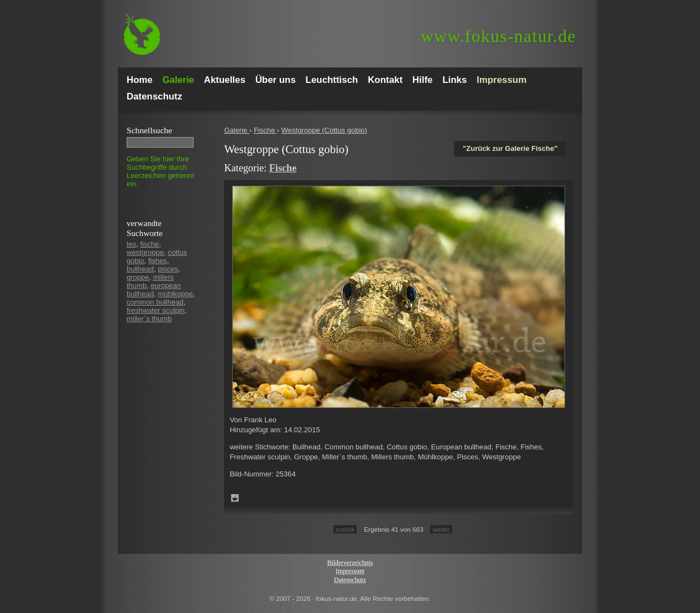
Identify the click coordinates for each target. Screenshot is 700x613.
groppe (138, 277)
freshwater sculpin (156, 310)
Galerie (236, 130)
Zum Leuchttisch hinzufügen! (235, 498)
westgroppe (145, 252)
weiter (441, 529)
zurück (345, 529)
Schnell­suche (149, 130)
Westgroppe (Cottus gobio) (324, 130)
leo (131, 244)
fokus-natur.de (498, 36)
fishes (157, 260)
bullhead (140, 269)
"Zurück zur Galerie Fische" (510, 148)
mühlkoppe (175, 294)
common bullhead (155, 302)
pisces (168, 269)
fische (149, 244)
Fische (265, 130)
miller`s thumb (149, 319)
